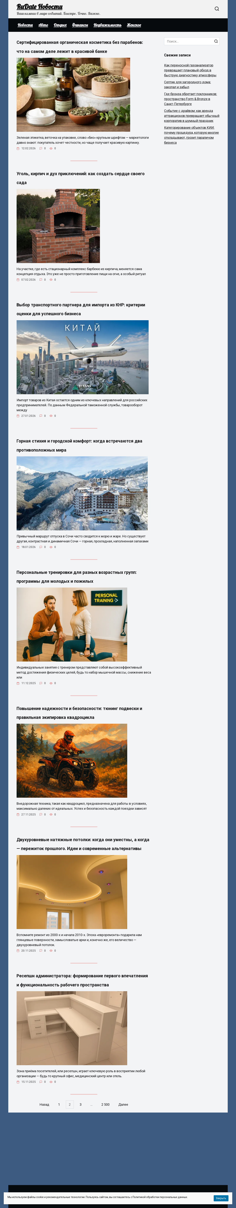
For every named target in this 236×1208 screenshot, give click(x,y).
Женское (134, 25)
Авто (43, 25)
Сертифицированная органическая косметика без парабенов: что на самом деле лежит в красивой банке (79, 51)
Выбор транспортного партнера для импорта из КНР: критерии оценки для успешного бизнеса (76, 325)
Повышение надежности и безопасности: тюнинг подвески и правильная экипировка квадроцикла (81, 750)
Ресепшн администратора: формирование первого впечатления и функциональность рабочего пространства (83, 1047)
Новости (25, 25)
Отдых (60, 25)
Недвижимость (107, 25)
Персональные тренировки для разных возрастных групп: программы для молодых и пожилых (78, 603)
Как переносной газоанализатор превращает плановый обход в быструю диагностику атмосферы (190, 70)
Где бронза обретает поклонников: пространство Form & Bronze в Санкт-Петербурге (190, 99)
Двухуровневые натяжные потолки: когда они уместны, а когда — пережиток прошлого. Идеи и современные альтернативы (83, 896)
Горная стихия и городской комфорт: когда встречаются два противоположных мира (83, 466)
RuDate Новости (39, 6)
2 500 (106, 1177)
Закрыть (221, 1198)
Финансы (80, 25)
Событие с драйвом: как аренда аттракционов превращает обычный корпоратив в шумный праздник (191, 116)
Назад (43, 1177)
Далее (125, 1177)
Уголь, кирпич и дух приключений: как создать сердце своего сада (76, 187)
